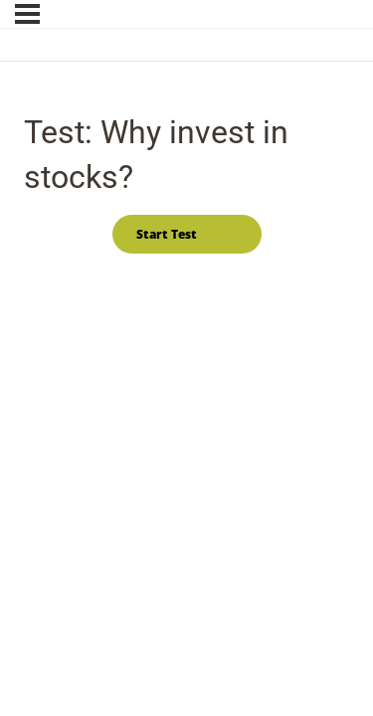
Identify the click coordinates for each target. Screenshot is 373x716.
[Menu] (27, 14)
